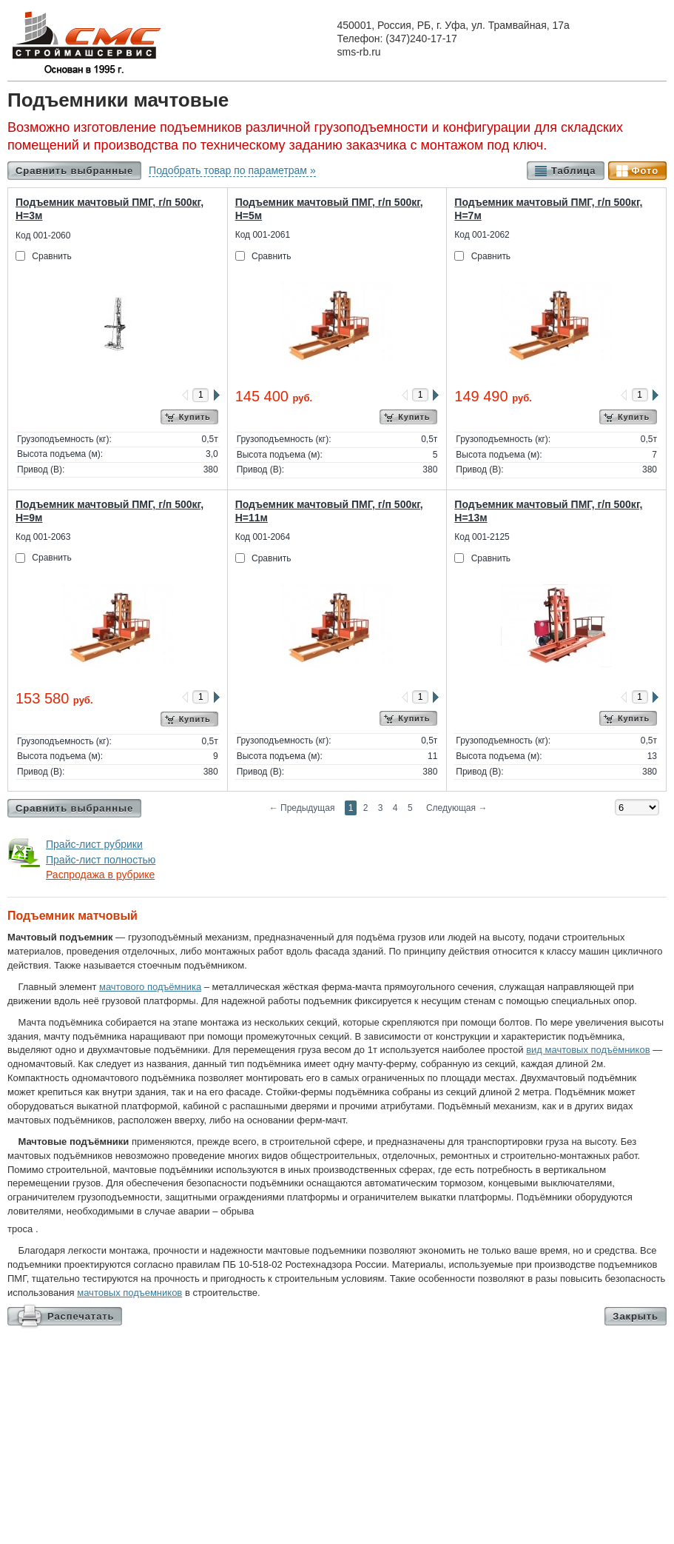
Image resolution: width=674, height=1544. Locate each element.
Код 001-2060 (43, 235)
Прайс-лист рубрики (94, 844)
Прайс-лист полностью (100, 860)
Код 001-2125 (481, 537)
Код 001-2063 (43, 537)
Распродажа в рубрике (100, 874)
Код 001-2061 (262, 235)
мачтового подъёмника (150, 986)
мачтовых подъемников (129, 1292)
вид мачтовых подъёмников (588, 1049)
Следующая (456, 808)
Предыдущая (302, 808)
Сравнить (51, 256)
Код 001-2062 (481, 235)
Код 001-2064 (262, 537)
